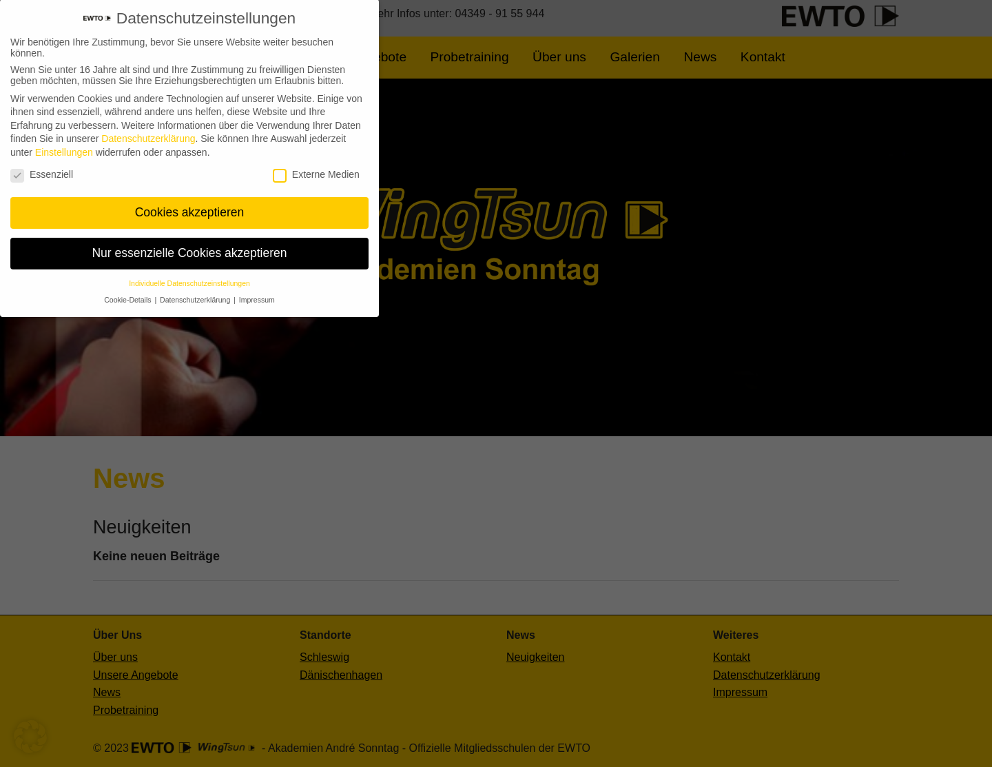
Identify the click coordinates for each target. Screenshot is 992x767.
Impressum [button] (257, 291)
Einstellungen (64, 144)
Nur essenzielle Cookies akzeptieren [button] (189, 245)
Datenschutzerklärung (148, 130)
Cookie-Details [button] (128, 291)
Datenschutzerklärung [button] (196, 291)
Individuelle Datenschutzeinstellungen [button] (189, 275)
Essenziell (41, 165)
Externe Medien (316, 165)
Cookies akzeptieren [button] (190, 204)
